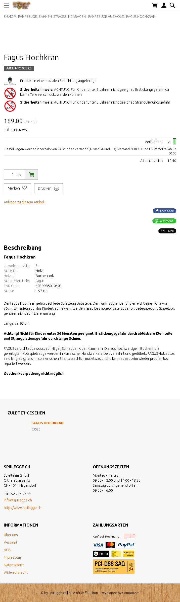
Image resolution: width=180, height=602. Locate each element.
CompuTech (131, 592)
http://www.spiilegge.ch (22, 508)
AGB (7, 550)
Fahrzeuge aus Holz (106, 17)
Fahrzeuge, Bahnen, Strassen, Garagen (52, 17)
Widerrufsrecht (16, 572)
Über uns (11, 535)
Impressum (12, 557)
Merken (17, 188)
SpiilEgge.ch (57, 592)
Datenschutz (14, 565)
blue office (78, 592)
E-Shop (10, 17)
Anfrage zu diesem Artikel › (25, 202)
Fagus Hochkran (140, 17)
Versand (10, 542)
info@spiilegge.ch (18, 500)
